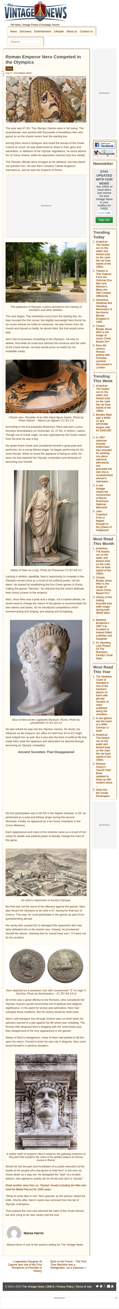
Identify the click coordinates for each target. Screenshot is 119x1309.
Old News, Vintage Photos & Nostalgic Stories (35, 24)
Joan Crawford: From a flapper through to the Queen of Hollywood (104, 521)
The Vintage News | (34, 1286)
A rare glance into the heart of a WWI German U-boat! (104, 724)
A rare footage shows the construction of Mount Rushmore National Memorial (103, 496)
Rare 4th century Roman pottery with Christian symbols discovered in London (104, 356)
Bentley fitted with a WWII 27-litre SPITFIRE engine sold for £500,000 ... (104, 424)
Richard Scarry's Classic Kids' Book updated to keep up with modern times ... (104, 774)
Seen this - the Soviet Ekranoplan (103, 793)
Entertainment (42, 31)
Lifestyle (59, 31)
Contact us (86, 31)
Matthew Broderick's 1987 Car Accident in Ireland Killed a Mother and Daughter (104, 629)
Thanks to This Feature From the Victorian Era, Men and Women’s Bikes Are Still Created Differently (104, 283)
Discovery (25, 31)
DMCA (50, 1286)
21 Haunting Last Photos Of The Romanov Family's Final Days (104, 650)
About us (71, 31)
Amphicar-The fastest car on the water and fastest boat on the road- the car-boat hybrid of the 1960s (103, 254)
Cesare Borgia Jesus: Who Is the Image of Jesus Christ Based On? (104, 333)
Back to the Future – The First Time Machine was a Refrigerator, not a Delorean (68, 1264)
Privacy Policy (64, 1286)
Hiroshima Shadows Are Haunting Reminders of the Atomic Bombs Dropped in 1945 (104, 310)
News (13, 31)
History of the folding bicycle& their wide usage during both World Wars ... (104, 606)
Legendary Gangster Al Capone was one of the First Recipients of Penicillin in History (25, 1266)
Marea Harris (25, 73)
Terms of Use (84, 1286)
